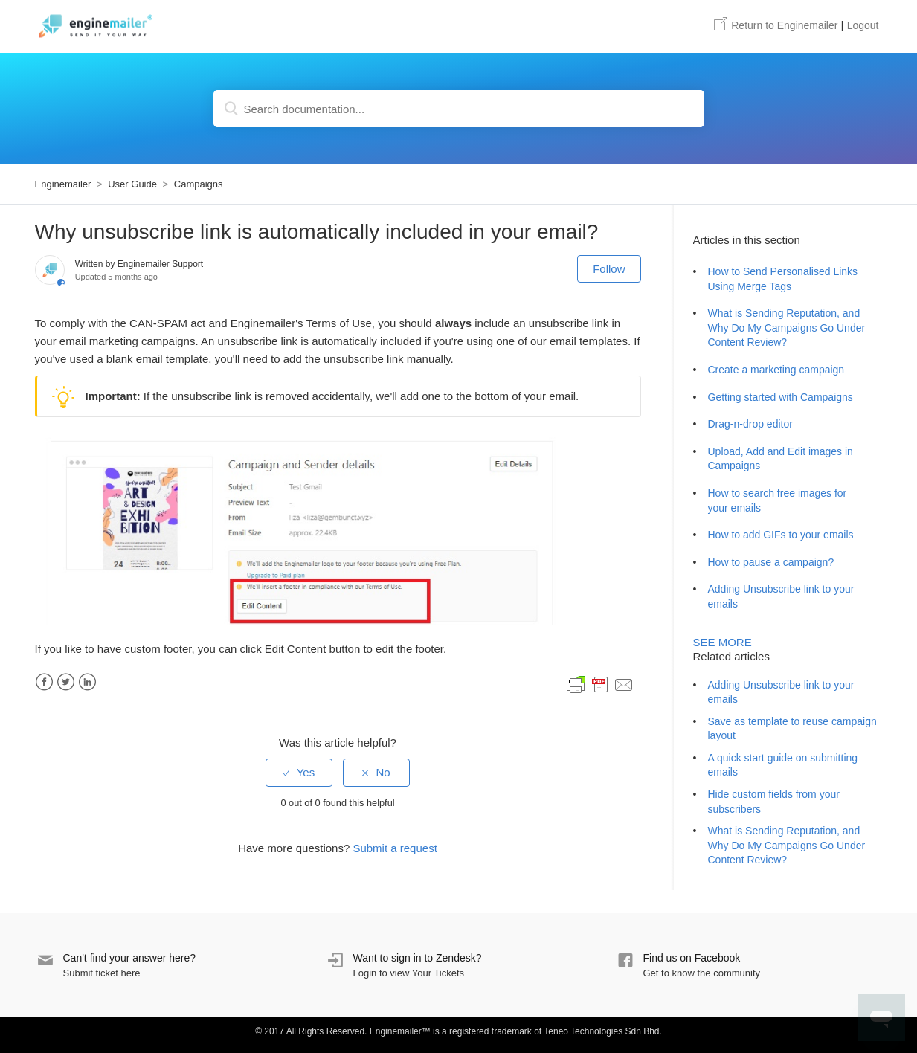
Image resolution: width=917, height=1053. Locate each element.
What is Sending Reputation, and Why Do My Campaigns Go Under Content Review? (787, 327)
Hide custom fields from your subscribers (774, 801)
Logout (863, 25)
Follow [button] (609, 269)
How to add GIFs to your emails (781, 535)
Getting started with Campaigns (780, 397)
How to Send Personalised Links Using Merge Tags (783, 278)
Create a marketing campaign (776, 370)
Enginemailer (775, 25)
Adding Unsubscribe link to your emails (781, 596)
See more (722, 642)
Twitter (66, 682)
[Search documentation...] (458, 108)
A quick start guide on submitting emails (783, 765)
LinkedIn (87, 682)
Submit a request (395, 848)
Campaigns (198, 184)
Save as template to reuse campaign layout (792, 728)
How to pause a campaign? (771, 562)
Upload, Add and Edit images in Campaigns (780, 458)
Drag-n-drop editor (750, 424)
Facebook (44, 682)
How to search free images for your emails (777, 500)
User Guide (132, 184)
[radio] (299, 772)
